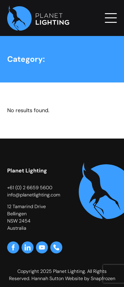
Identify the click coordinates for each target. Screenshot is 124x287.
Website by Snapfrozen (90, 278)
